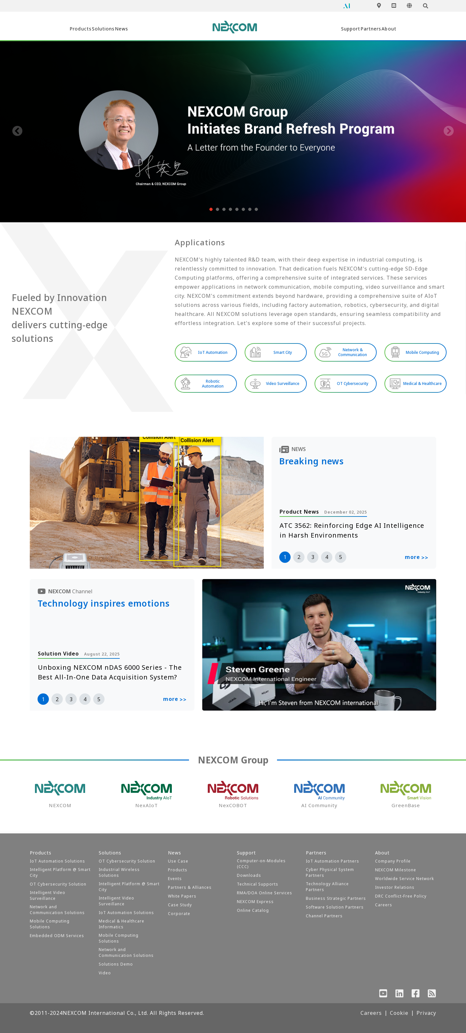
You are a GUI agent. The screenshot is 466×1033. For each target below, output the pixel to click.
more (416, 559)
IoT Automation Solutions (57, 861)
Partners (362, 28)
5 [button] (340, 559)
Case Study (180, 905)
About (400, 28)
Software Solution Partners (335, 907)
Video (105, 973)
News (152, 28)
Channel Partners (324, 916)
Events (175, 878)
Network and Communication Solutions (57, 909)
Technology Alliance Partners (327, 886)
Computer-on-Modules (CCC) (261, 863)
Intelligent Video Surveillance (47, 895)
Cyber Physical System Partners (330, 872)
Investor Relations (395, 887)
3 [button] (312, 559)
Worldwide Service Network (404, 878)
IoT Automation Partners (332, 861)
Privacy (426, 1012)
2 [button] (298, 559)
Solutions (114, 28)
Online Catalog (253, 910)
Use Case (178, 861)
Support (321, 28)
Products (71, 28)
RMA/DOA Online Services (264, 893)
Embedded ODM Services (57, 935)
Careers (383, 905)
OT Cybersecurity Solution (58, 884)
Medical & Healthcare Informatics (121, 924)
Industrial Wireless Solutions (119, 872)
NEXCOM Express (255, 901)
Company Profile (393, 861)
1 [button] (284, 559)
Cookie (399, 1012)
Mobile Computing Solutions (50, 924)
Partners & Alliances (190, 887)
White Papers (182, 896)
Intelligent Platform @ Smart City (60, 872)
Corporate (179, 913)
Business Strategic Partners (336, 898)
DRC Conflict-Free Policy (401, 896)
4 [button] (326, 559)
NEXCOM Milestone (395, 870)
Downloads (249, 875)
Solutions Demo (116, 964)
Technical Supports (257, 884)
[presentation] (17, 131)
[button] (210, 209)
